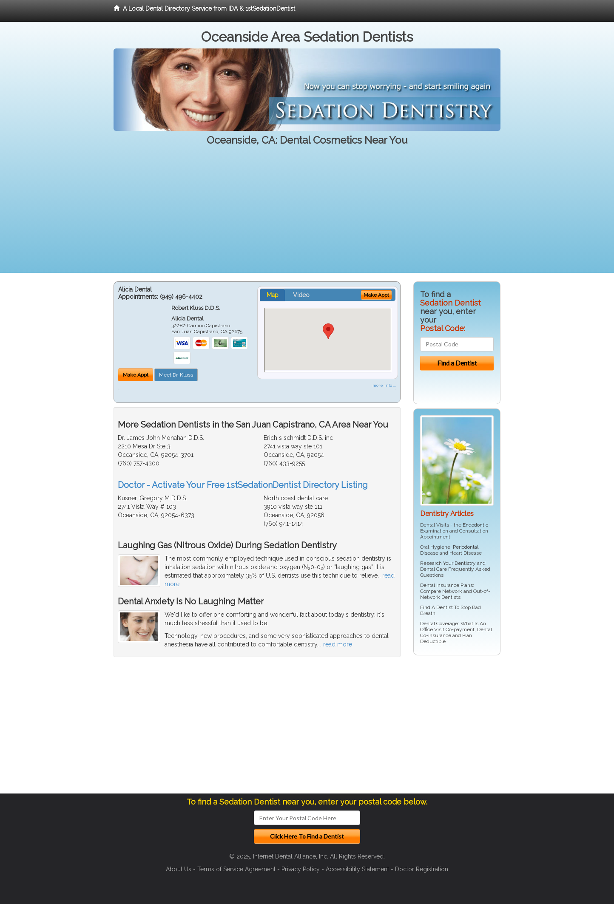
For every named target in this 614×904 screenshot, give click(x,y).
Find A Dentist (436, 607)
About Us (178, 869)
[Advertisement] (307, 213)
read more (337, 644)
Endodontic (475, 525)
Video (301, 295)
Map (273, 295)
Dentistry (465, 563)
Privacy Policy (300, 869)
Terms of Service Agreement (236, 869)
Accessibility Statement (357, 869)
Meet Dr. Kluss (176, 375)
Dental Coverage (439, 623)
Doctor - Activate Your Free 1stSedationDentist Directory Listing (243, 485)
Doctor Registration (421, 869)
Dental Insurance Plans (446, 585)
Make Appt (135, 375)
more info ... (384, 385)
